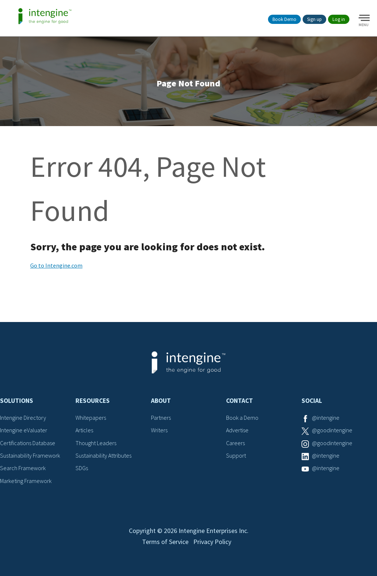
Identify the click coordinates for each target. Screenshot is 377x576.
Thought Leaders (95, 443)
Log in (338, 19)
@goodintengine (332, 430)
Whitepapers (90, 417)
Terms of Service (165, 541)
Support (236, 455)
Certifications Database (27, 443)
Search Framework (23, 468)
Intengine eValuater (23, 430)
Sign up (314, 19)
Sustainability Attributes (103, 455)
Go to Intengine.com (56, 265)
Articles (84, 430)
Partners (161, 417)
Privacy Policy (212, 541)
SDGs (81, 468)
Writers (159, 430)
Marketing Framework (26, 480)
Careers (235, 443)
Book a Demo (242, 417)
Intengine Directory (23, 417)
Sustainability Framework (30, 455)
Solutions (16, 401)
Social (312, 401)
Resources (92, 401)
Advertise (237, 430)
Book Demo (284, 19)
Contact (239, 401)
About (161, 401)
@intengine (325, 417)
